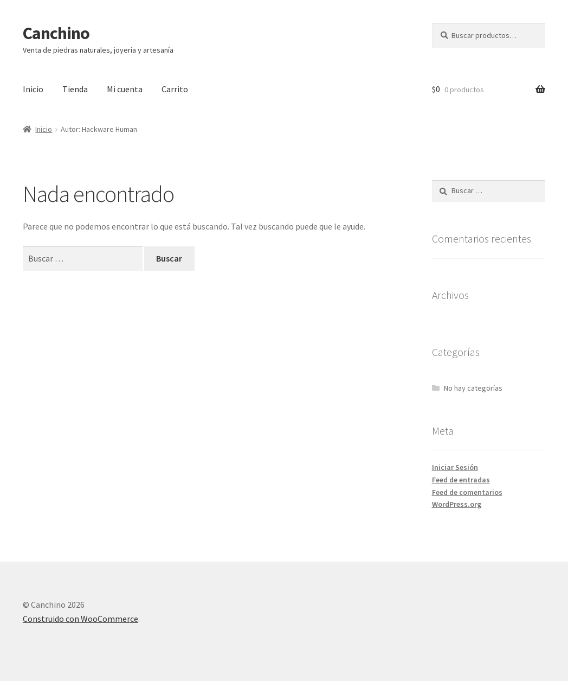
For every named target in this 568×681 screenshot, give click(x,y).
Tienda (75, 89)
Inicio (33, 89)
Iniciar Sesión (455, 467)
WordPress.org (456, 504)
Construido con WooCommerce (80, 618)
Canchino (56, 33)
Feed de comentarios (467, 492)
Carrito (175, 89)
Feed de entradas (461, 480)
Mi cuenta (125, 89)
